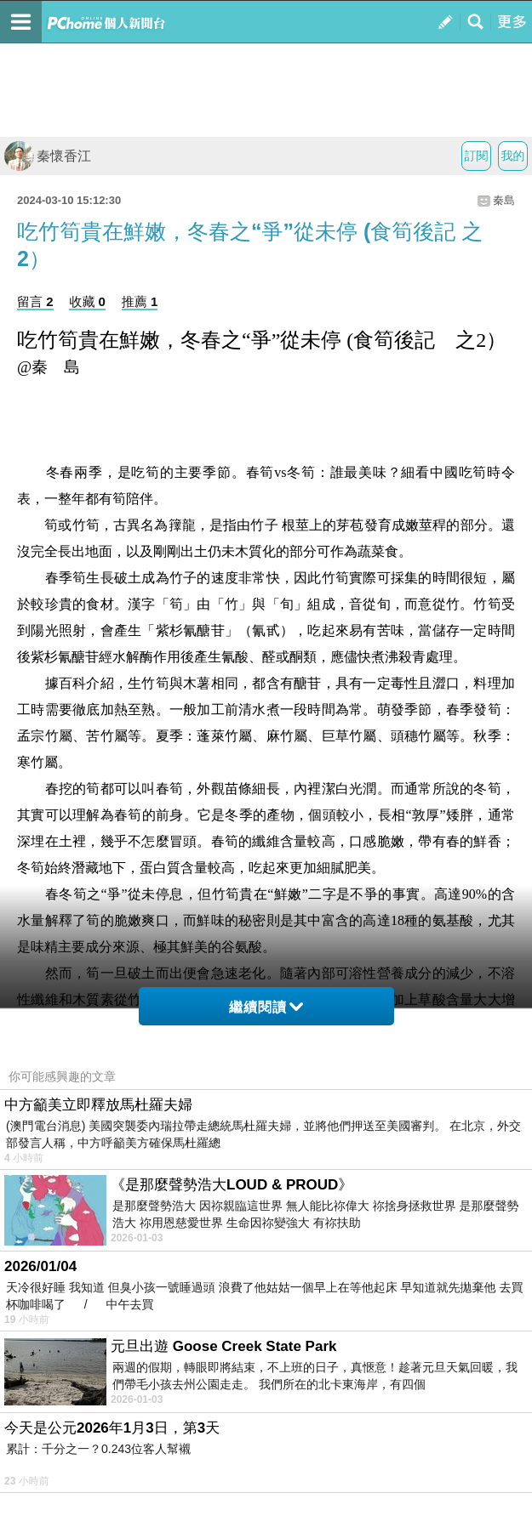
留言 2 (35, 301)
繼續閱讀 (266, 1007)
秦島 (504, 200)
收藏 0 (87, 301)
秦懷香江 (47, 156)
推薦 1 (140, 301)
